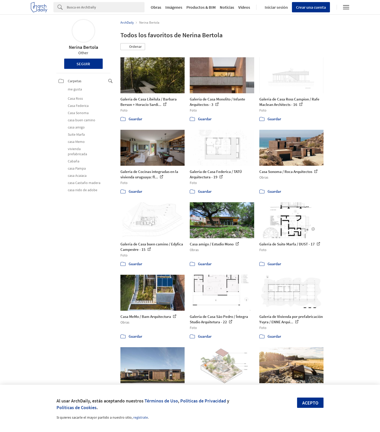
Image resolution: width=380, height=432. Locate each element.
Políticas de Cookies (76, 407)
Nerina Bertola (83, 47)
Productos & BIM (201, 7)
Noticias (227, 7)
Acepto (310, 403)
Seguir (83, 63)
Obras (156, 7)
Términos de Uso (161, 401)
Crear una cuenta (311, 7)
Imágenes (173, 7)
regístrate (140, 417)
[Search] (106, 7)
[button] (132, 46)
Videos (244, 7)
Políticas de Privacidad (203, 401)
